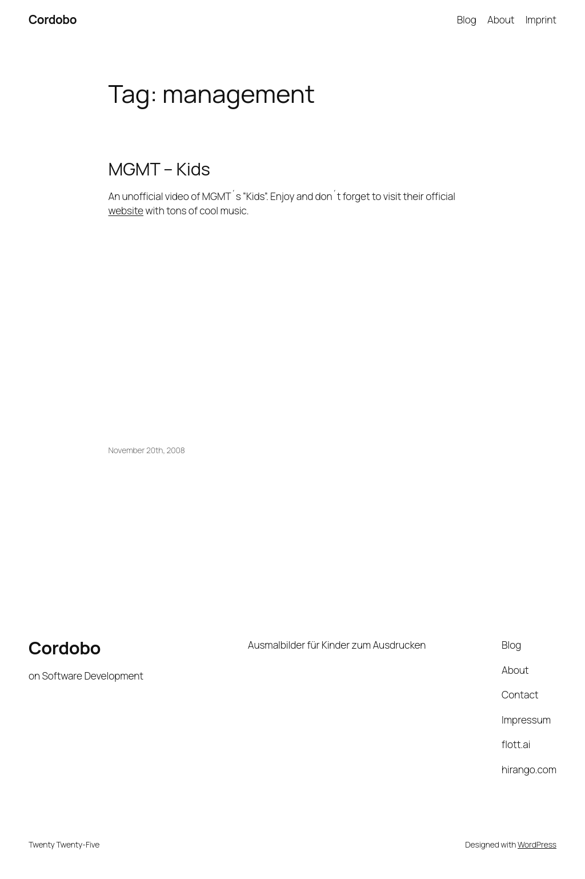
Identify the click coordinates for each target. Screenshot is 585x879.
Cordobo (53, 19)
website (126, 210)
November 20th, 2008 (147, 450)
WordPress (537, 844)
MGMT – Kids (159, 169)
